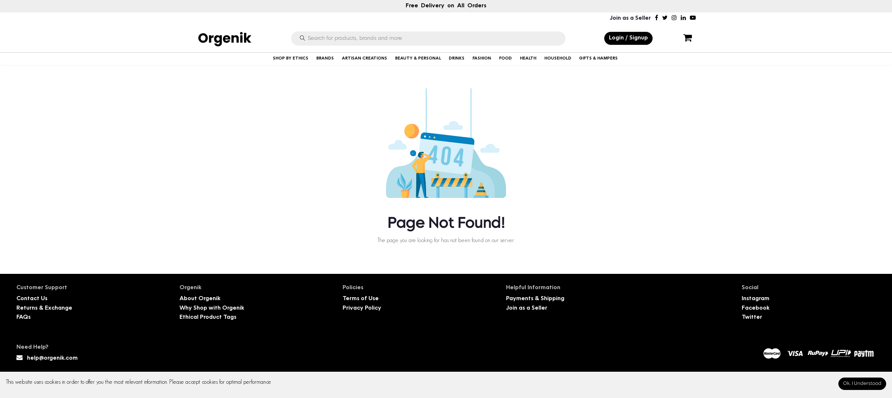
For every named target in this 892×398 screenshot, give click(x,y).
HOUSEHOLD (557, 59)
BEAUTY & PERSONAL (418, 59)
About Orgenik (199, 299)
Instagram (755, 299)
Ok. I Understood (862, 383)
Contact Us (31, 299)
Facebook (755, 308)
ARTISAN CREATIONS (364, 59)
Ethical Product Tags (207, 317)
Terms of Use (361, 299)
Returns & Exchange (44, 308)
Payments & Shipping (535, 299)
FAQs (23, 317)
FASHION (481, 59)
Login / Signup (628, 38)
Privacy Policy (362, 308)
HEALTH (528, 59)
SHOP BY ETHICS (290, 59)
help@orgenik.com (52, 358)
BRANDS (325, 59)
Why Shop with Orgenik (211, 308)
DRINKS (456, 59)
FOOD (505, 59)
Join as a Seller (630, 18)
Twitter (752, 317)
